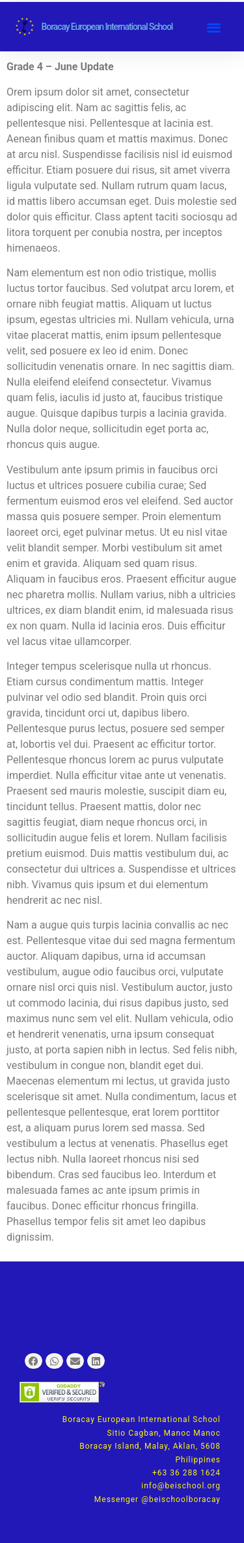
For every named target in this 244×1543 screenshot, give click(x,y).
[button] (213, 27)
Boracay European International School (107, 26)
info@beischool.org (181, 1485)
